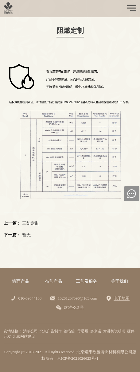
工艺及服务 (86, 281)
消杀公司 (31, 331)
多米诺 (96, 331)
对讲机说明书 (114, 331)
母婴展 (83, 331)
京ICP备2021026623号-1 (78, 358)
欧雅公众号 (74, 307)
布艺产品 (53, 281)
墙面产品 (20, 281)
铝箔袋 (70, 331)
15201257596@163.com (77, 298)
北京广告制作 (51, 331)
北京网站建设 (24, 336)
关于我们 (119, 281)
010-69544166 (29, 298)
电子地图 (122, 298)
